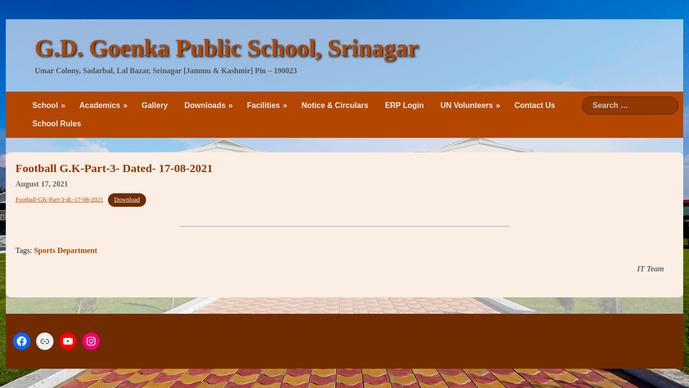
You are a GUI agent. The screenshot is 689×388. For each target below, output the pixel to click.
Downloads (204, 105)
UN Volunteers (466, 105)
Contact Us (534, 105)
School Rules (56, 124)
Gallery (155, 105)
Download (127, 199)
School (45, 105)
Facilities (263, 105)
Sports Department (65, 250)
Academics (100, 105)
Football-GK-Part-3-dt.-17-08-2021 (59, 199)
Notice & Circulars (334, 105)
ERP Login (404, 105)
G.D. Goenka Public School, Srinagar (227, 47)
